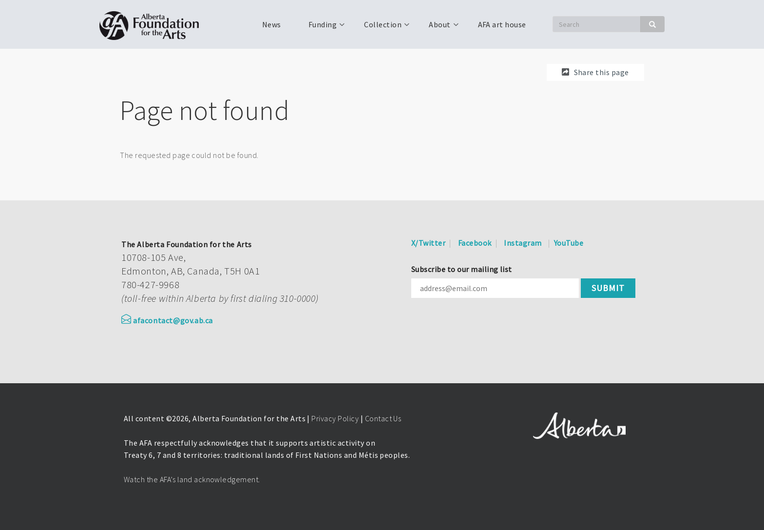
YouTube (568, 243)
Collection (381, 28)
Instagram (522, 243)
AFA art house (502, 24)
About (438, 28)
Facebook (475, 243)
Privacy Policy (335, 418)
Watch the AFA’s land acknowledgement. (192, 479)
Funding (321, 28)
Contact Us (383, 418)
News (271, 24)
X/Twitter (428, 243)
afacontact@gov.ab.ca (167, 320)
